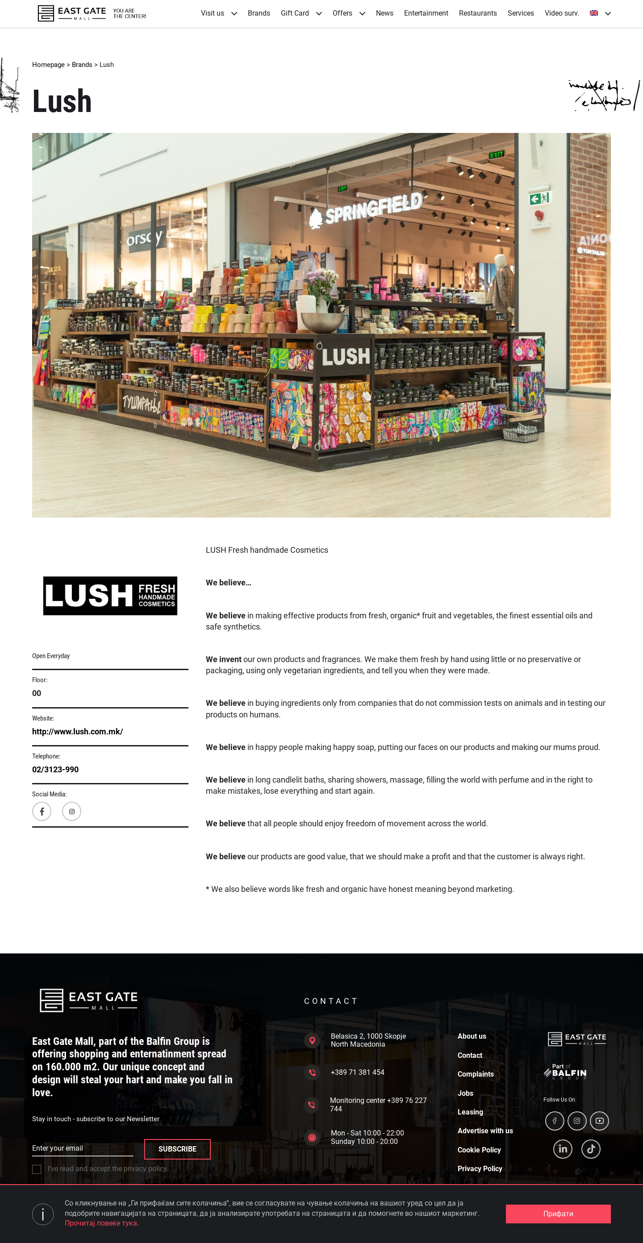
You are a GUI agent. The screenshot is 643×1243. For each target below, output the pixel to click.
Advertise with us (485, 1131)
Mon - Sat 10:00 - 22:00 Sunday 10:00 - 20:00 (354, 1137)
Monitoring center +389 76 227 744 (365, 1105)
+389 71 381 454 (344, 1073)
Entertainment (426, 13)
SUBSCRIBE (177, 1149)
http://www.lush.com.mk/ (77, 731)
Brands (259, 13)
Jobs (465, 1094)
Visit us (219, 13)
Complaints (476, 1074)
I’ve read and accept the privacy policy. (100, 1169)
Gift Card (301, 13)
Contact (470, 1056)
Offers (349, 13)
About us (472, 1036)
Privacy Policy (480, 1169)
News (384, 13)
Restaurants (478, 13)
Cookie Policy (479, 1150)
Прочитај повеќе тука (101, 1223)
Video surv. (562, 13)
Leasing (470, 1112)
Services (521, 13)
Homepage (48, 65)
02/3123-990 (55, 769)
